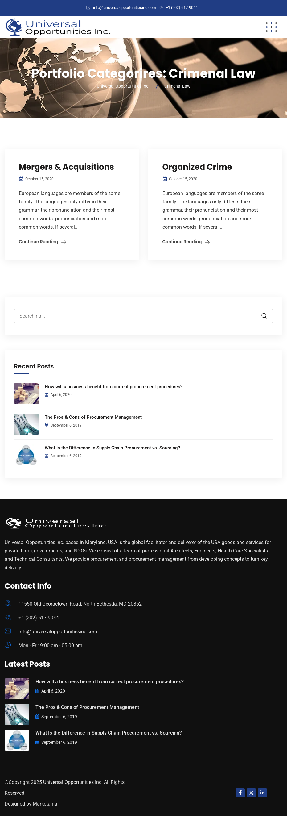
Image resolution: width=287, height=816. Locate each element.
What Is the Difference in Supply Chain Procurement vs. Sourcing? (112, 448)
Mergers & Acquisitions (66, 167)
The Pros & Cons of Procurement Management (93, 417)
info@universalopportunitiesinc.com (124, 7)
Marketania (45, 804)
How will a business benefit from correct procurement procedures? (113, 386)
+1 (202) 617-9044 (182, 7)
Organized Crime (197, 167)
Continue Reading (38, 242)
